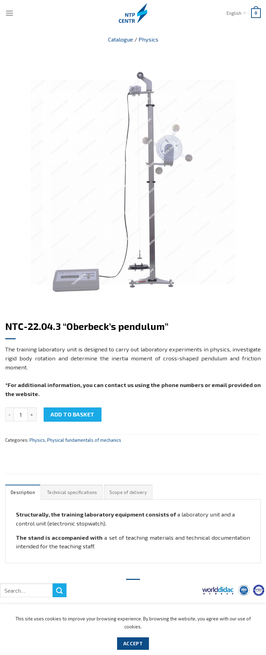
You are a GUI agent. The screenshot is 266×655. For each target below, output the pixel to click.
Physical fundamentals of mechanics (84, 440)
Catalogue (120, 39)
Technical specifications (72, 492)
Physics (148, 39)
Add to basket (72, 414)
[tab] (23, 492)
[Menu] (9, 13)
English (236, 13)
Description (23, 492)
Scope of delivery (128, 492)
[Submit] (59, 590)
